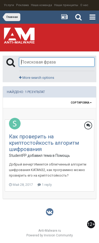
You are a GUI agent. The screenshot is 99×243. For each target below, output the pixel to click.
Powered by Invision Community (49, 235)
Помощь (62, 155)
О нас (84, 5)
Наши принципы (66, 5)
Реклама (22, 5)
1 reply (44, 185)
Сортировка (81, 102)
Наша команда (41, 5)
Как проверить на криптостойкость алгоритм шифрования (44, 142)
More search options (36, 78)
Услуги (9, 5)
